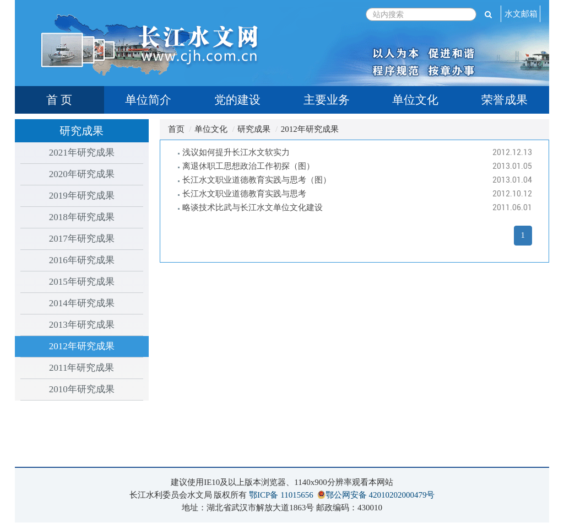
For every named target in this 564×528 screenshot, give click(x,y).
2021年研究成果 (82, 152)
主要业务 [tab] (326, 99)
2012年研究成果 (82, 346)
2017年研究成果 (82, 238)
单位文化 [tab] (415, 99)
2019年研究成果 (82, 195)
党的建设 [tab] (237, 99)
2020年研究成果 (82, 174)
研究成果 (253, 129)
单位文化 (210, 129)
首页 (176, 129)
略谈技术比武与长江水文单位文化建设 (252, 207)
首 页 (59, 99)
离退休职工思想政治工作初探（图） (248, 166)
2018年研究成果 (82, 217)
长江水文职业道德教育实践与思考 (244, 193)
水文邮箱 (521, 13)
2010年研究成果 (82, 389)
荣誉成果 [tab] (504, 99)
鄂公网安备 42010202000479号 (380, 494)
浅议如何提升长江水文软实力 (236, 152)
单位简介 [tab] (148, 99)
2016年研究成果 (82, 260)
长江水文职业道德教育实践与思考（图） (256, 179)
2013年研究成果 (82, 324)
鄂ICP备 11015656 (281, 494)
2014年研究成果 (82, 303)
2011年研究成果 (81, 367)
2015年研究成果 (82, 281)
